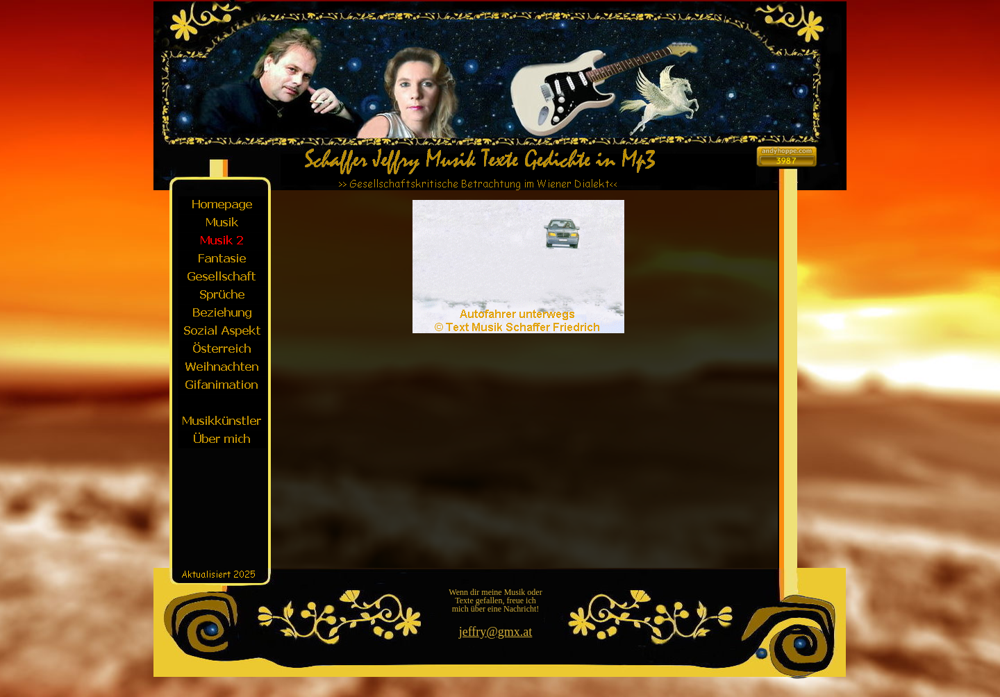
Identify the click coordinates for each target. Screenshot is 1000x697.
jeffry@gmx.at (496, 632)
